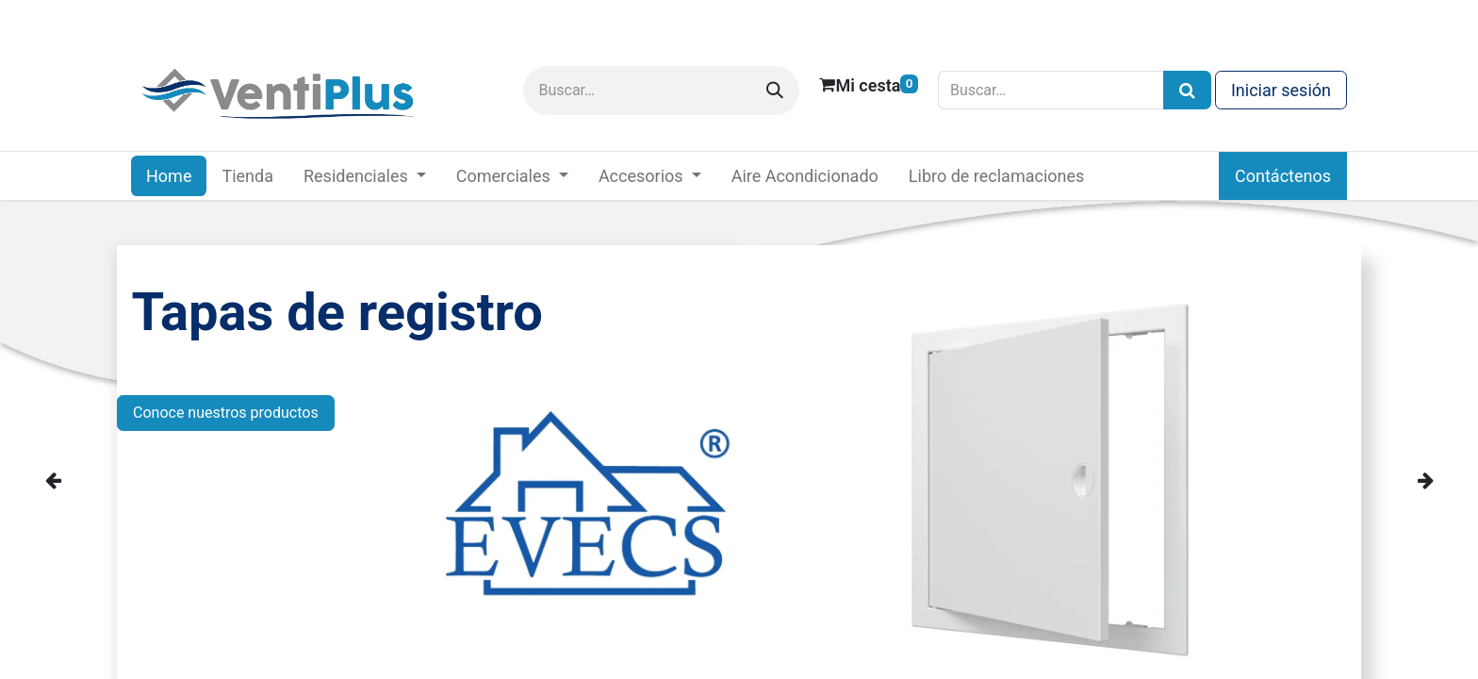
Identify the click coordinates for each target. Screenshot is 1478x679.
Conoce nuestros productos (226, 413)
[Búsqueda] (1187, 90)
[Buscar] (774, 90)
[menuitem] (168, 176)
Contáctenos (1283, 176)
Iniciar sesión (1281, 90)
